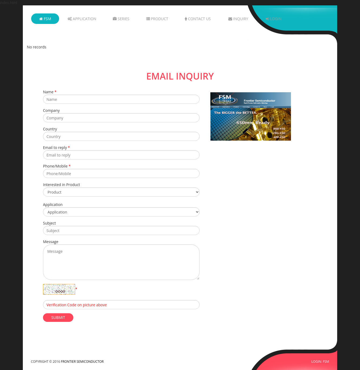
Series (121, 18)
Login (273, 18)
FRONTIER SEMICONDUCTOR (82, 361)
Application (82, 18)
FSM (45, 18)
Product (157, 18)
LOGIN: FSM (320, 361)
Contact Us (198, 18)
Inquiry (238, 18)
